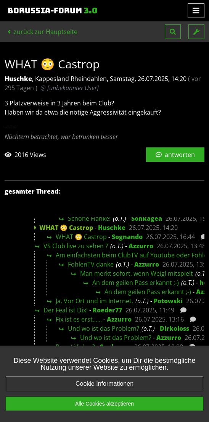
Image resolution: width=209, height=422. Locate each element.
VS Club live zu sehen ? (75, 246)
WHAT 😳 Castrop (81, 237)
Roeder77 (107, 310)
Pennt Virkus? (75, 347)
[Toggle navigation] (196, 10)
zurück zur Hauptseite (42, 31)
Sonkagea (146, 218)
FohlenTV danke (90, 264)
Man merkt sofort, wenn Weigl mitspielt (137, 273)
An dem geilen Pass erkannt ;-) (135, 282)
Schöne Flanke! (89, 218)
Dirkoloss (174, 328)
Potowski (168, 301)
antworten (175, 154)
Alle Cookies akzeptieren (104, 411)
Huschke (111, 227)
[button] (173, 31)
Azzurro (141, 246)
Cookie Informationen (104, 391)
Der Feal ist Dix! (65, 310)
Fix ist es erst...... (78, 319)
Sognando (127, 237)
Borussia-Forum (53, 11)
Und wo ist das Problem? (103, 328)
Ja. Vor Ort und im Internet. (94, 301)
